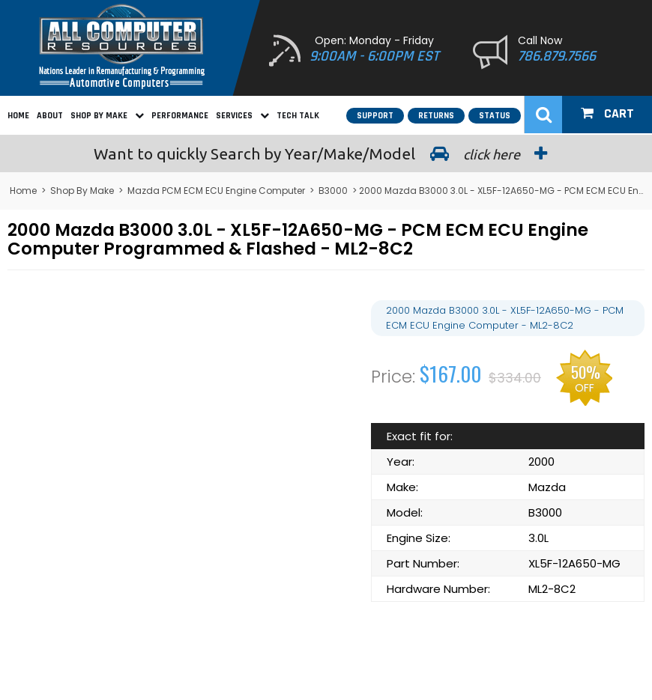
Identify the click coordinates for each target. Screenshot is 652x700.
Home (18, 115)
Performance (179, 115)
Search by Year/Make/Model (326, 153)
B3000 (333, 190)
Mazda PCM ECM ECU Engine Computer (216, 190)
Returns (436, 115)
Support (375, 115)
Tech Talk (298, 115)
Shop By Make (107, 115)
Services (242, 115)
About (50, 115)
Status (494, 115)
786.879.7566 (557, 56)
